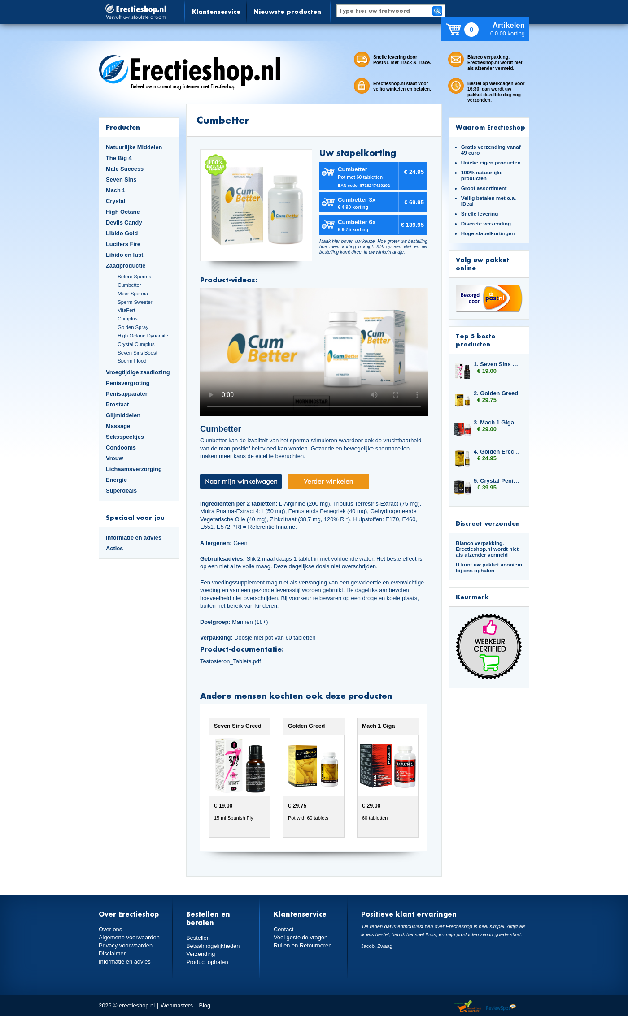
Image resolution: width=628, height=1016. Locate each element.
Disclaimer (112, 953)
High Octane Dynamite (143, 335)
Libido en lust (124, 254)
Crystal (116, 201)
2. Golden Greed (496, 393)
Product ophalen (207, 961)
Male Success (125, 168)
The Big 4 (119, 158)
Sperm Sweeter (135, 302)
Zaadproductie (125, 265)
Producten (123, 127)
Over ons (110, 929)
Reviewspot (501, 1006)
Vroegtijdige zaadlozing (138, 372)
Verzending (200, 953)
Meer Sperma (133, 293)
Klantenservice (216, 11)
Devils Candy (124, 222)
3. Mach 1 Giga (494, 422)
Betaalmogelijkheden (213, 946)
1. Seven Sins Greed (497, 364)
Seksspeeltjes (125, 436)
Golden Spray (133, 327)
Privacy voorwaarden (126, 945)
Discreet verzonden (488, 523)
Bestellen (198, 937)
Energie (116, 479)
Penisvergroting (128, 383)
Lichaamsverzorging (134, 469)
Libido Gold (122, 233)
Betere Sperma (134, 276)
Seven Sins (121, 179)
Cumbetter (129, 285)
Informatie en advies (133, 537)
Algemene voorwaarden (129, 937)
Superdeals (121, 490)
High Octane (123, 211)
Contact (283, 929)
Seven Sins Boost (137, 352)
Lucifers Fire (123, 244)
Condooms (121, 447)
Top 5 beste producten (475, 340)
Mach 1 (116, 190)
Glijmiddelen (123, 415)
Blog (204, 1005)
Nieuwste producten (287, 11)
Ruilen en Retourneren (302, 945)
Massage (118, 426)
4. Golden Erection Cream (497, 451)
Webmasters (177, 1005)
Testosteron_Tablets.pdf (230, 661)
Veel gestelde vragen (300, 937)
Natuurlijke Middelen (134, 147)
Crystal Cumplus (136, 344)
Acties (114, 548)
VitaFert (126, 310)
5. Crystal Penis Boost (497, 480)
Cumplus (127, 318)
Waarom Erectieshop (490, 127)
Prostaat (117, 404)
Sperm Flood (132, 360)
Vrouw (114, 458)
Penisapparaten (127, 393)
